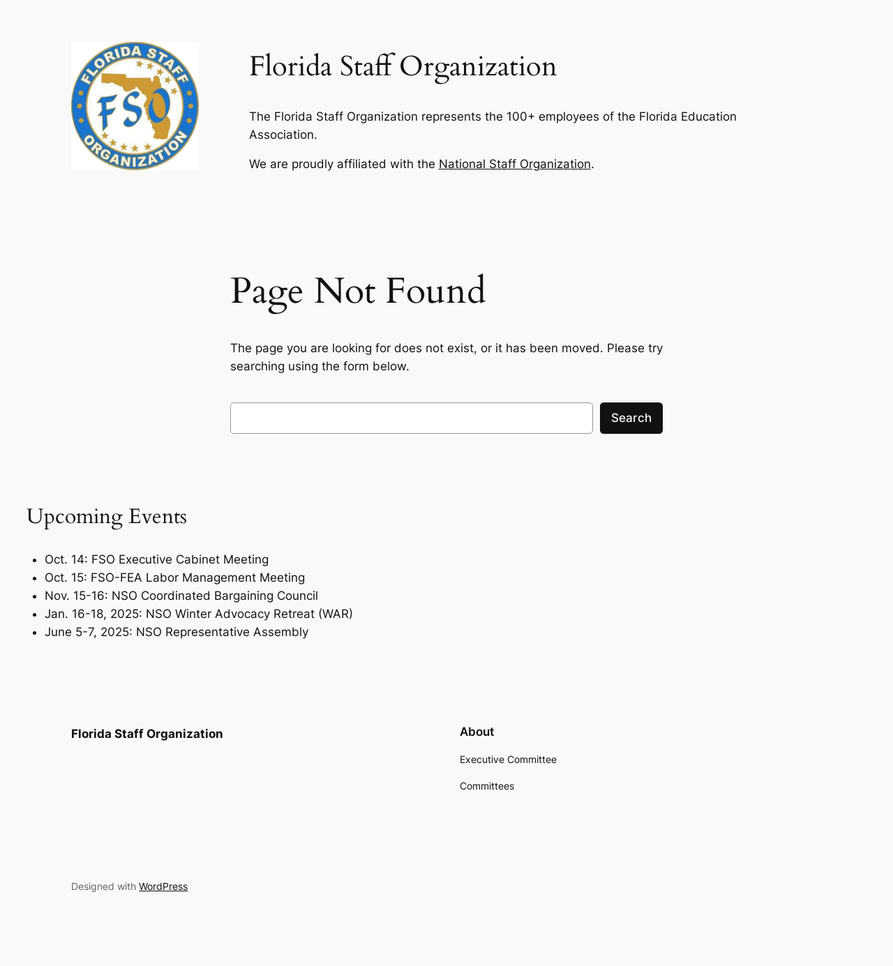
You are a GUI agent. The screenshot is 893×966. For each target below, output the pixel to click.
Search (631, 418)
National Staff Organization (515, 164)
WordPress (163, 886)
